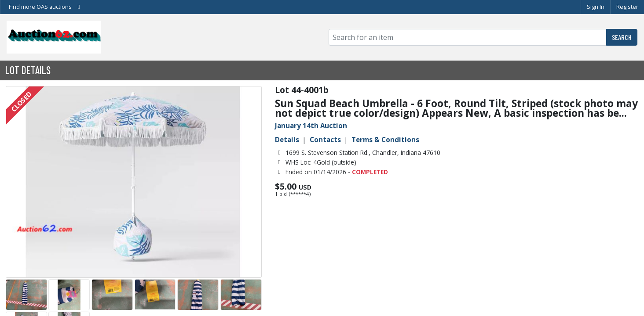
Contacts (325, 139)
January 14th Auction (311, 125)
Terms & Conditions (385, 139)
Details (287, 139)
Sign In (595, 7)
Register (627, 7)
